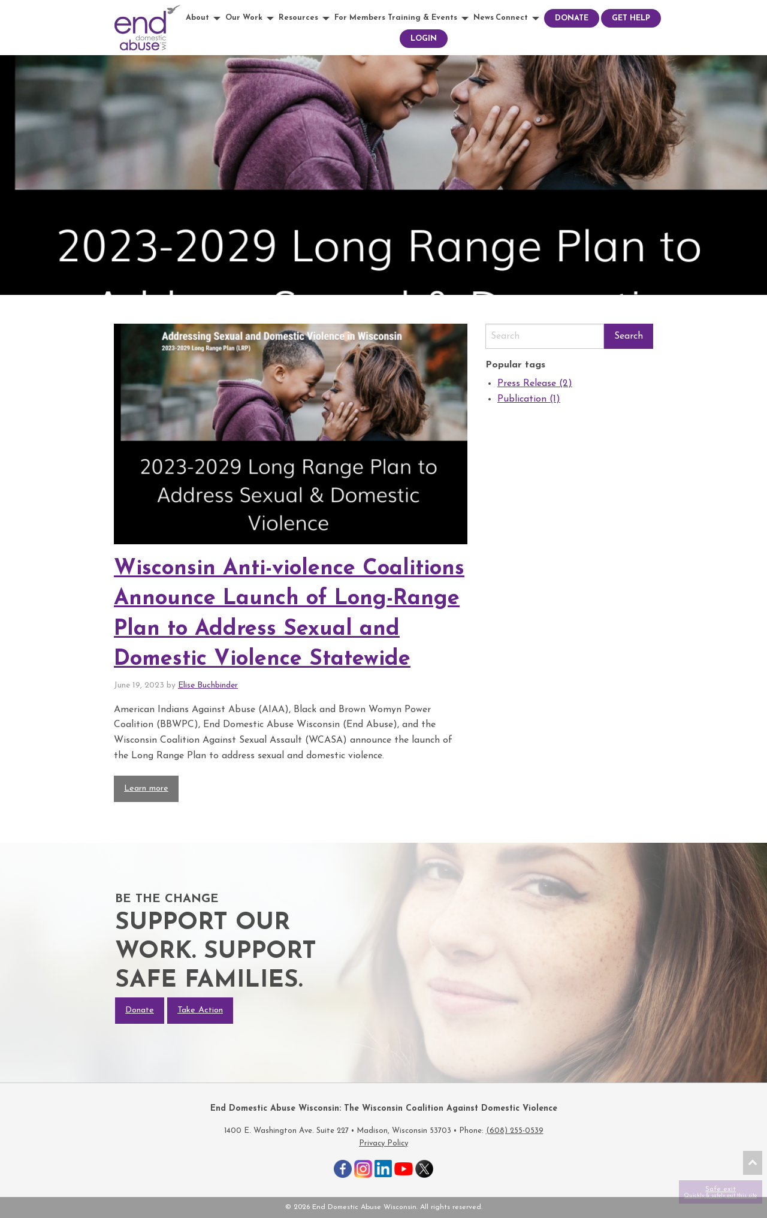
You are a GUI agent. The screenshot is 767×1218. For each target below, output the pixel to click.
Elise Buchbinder (208, 685)
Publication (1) (528, 399)
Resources (298, 18)
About (197, 18)
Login (423, 39)
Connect (512, 18)
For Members (359, 18)
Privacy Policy (383, 1143)
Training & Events (422, 18)
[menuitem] (205, 18)
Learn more (146, 788)
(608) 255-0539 (514, 1131)
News (483, 18)
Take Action (200, 1010)
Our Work (243, 18)
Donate (571, 18)
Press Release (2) (534, 383)
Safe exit (720, 1192)
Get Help (631, 18)
